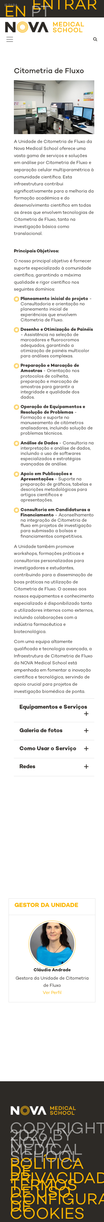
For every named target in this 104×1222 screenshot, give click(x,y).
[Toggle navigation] (9, 39)
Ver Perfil (52, 993)
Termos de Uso (43, 1190)
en (15, 12)
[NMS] (44, 27)
